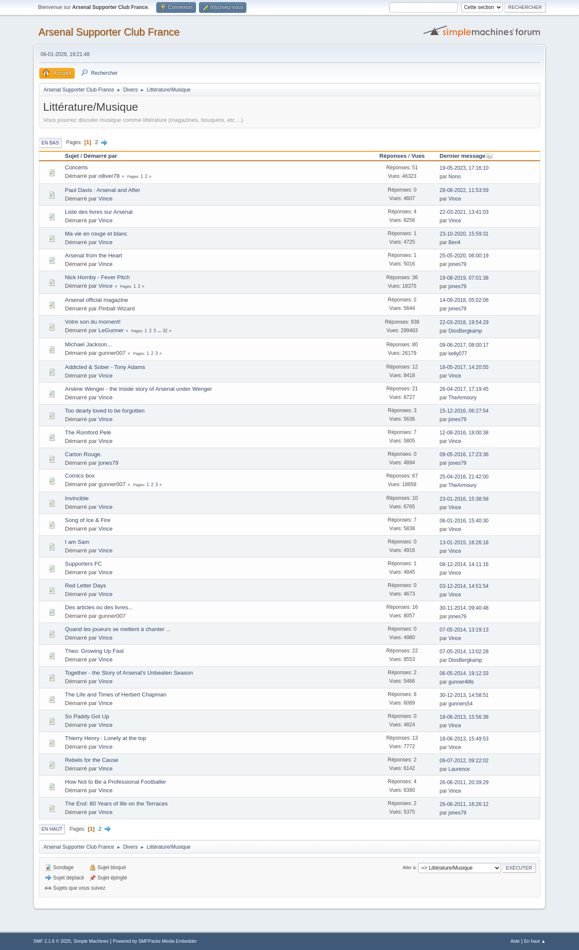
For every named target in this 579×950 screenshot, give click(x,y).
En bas (50, 142)
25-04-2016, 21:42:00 (464, 477)
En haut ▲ (535, 941)
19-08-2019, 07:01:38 (464, 278)
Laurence (459, 769)
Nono (454, 177)
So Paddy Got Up (87, 716)
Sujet (72, 156)
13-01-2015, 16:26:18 (464, 543)
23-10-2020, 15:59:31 (464, 234)
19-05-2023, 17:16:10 (464, 168)
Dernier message (466, 156)
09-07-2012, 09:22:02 (464, 761)
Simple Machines (90, 941)
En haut (51, 829)
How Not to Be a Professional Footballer (115, 782)
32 (165, 330)
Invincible (77, 498)
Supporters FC (83, 564)
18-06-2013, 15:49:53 (464, 739)
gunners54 (460, 704)
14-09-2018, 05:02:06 (464, 300)
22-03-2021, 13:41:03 (464, 212)
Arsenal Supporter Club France (109, 32)
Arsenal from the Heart (93, 255)
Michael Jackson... (88, 344)
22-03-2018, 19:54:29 (464, 322)
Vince (106, 198)
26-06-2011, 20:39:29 (464, 782)
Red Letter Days (85, 585)
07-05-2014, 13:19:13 (464, 630)
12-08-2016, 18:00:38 (464, 433)
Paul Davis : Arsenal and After (102, 190)
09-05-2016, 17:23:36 (464, 454)
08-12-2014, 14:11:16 (464, 564)
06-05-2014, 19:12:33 (464, 673)
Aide (515, 941)
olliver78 (109, 176)
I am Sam (77, 542)
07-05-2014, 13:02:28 (464, 652)
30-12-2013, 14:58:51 (464, 695)
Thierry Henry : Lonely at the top (105, 738)
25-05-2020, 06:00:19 (464, 256)
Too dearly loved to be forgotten (105, 410)
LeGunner (111, 330)
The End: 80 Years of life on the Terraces (116, 803)
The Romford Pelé (88, 432)
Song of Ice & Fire (88, 520)
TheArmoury (462, 398)
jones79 (457, 264)
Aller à (409, 867)
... (160, 330)
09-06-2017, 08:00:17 (464, 345)
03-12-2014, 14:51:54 (464, 586)
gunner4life (461, 682)
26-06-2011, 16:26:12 (464, 804)
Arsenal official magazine (96, 300)
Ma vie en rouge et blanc (96, 233)
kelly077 (457, 354)
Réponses (393, 156)
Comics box (80, 475)
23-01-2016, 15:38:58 (464, 499)
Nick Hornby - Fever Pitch (97, 277)
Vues (417, 156)
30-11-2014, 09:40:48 (464, 608)
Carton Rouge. (83, 454)
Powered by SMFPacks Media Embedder (155, 941)
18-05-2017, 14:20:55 (464, 367)
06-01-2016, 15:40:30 (464, 521)
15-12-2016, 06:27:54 (464, 411)
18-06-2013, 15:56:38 (464, 717)
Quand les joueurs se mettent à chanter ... (118, 629)
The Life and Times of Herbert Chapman (116, 694)
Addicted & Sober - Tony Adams (105, 367)
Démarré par (100, 156)
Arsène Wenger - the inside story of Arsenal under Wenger (138, 389)
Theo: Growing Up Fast (94, 651)
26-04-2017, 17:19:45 (464, 389)
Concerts (76, 167)
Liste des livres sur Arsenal (99, 212)
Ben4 (454, 242)
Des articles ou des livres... (99, 607)
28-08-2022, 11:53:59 (464, 190)
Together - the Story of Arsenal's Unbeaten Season (129, 673)
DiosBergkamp (465, 331)
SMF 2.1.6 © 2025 (52, 941)
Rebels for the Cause (91, 760)
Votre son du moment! (92, 322)
